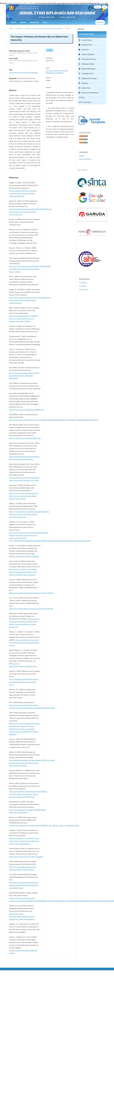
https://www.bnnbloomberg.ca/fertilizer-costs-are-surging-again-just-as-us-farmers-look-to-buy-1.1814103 (24, 318)
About (45, 22)
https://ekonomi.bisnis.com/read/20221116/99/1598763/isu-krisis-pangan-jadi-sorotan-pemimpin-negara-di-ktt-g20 (30, 211)
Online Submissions (87, 69)
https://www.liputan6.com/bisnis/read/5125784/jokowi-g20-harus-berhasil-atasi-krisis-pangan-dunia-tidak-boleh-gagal (29, 514)
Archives (23, 22)
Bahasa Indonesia (85, 159)
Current (13, 22)
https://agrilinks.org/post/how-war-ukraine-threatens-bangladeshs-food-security (24, 642)
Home (11, 28)
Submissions (34, 22)
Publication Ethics (86, 64)
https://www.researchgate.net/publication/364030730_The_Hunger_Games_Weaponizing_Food (44, 825)
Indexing (83, 83)
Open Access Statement (88, 93)
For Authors (83, 286)
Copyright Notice (86, 73)
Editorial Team (85, 45)
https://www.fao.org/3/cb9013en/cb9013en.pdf (26, 410)
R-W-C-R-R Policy (85, 102)
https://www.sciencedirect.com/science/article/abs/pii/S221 (31, 609)
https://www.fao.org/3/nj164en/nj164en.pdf (25, 438)
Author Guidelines (86, 54)
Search (100, 22)
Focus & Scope (85, 40)
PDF (50, 50)
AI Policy (82, 97)
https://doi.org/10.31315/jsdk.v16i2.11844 (23, 72)
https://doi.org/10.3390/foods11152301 (25, 556)
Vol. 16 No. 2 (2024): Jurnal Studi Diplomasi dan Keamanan (43, 28)
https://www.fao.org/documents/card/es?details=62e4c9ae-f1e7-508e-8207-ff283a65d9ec (24, 375)
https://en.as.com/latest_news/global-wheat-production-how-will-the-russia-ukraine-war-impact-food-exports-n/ (23, 572)
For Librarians (83, 289)
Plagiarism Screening (87, 78)
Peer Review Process (87, 59)
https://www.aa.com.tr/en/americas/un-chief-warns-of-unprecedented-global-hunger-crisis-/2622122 (24, 496)
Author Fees (84, 88)
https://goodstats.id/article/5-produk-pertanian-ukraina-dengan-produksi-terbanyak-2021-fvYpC (23, 193)
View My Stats (82, 170)
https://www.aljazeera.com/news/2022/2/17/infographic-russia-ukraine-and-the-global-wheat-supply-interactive (30, 300)
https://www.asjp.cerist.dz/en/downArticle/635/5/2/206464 (31, 593)
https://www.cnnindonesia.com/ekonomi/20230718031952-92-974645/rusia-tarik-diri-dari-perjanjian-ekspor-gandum (30, 269)
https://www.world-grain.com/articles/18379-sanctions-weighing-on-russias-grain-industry (22, 916)
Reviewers (84, 49)
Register (97, 7)
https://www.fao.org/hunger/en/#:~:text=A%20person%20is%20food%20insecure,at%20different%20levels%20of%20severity (54, 420)
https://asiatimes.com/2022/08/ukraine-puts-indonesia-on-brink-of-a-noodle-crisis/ (24, 682)
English (81, 156)
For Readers (83, 283)
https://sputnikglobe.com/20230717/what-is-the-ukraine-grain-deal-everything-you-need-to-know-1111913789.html (24, 841)
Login (104, 7)
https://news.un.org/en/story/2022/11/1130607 (26, 857)
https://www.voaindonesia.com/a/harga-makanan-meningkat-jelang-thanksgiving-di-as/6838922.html (24, 885)
